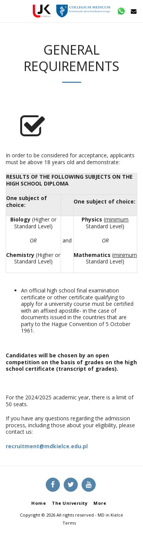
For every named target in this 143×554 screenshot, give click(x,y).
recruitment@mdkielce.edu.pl (47, 446)
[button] (8, 11)
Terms (69, 523)
